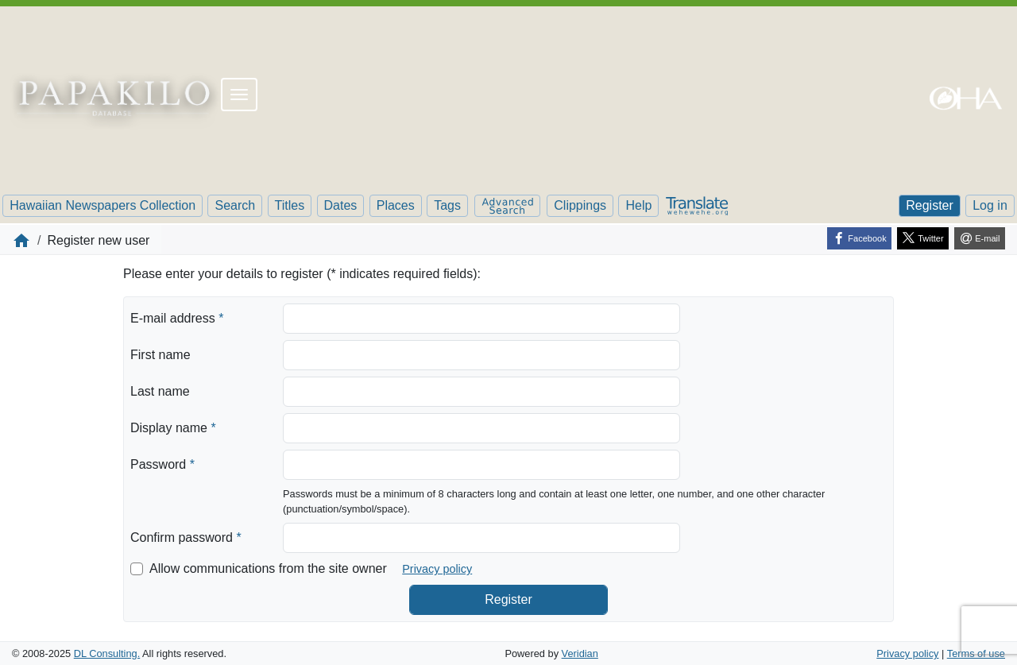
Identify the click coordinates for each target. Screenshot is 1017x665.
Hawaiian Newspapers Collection (102, 205)
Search (235, 205)
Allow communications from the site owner (268, 568)
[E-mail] (979, 238)
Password (162, 463)
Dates (341, 205)
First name (160, 354)
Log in (990, 205)
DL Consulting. (107, 653)
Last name (160, 391)
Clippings (580, 205)
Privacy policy (437, 569)
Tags (447, 205)
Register (929, 205)
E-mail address (176, 317)
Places (396, 205)
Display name (173, 427)
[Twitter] (923, 238)
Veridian (580, 653)
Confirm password (186, 536)
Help (638, 205)
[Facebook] (859, 238)
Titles (290, 205)
